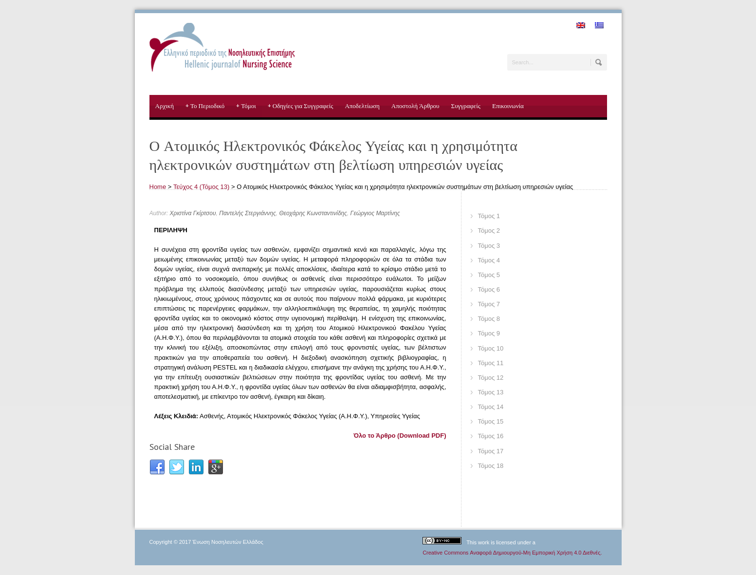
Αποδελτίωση (362, 106)
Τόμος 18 (491, 465)
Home (157, 186)
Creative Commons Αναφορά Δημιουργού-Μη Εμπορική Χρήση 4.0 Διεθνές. (512, 553)
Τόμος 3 (489, 245)
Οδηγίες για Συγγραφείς (300, 106)
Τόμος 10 (491, 348)
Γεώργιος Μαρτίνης (375, 213)
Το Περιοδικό (204, 106)
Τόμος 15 (491, 421)
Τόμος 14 (491, 406)
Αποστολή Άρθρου (415, 106)
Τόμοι (246, 106)
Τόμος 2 (489, 230)
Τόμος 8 (489, 318)
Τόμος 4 (489, 260)
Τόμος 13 (491, 392)
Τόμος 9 (489, 333)
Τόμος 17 (491, 451)
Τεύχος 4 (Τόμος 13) (201, 186)
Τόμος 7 (489, 304)
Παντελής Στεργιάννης (247, 213)
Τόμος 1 (489, 216)
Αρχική (164, 106)
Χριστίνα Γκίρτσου (193, 213)
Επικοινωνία (508, 106)
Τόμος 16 (491, 436)
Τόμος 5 (489, 274)
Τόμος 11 (491, 363)
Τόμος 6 (489, 289)
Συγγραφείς (465, 106)
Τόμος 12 (491, 377)
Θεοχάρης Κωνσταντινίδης (313, 213)
